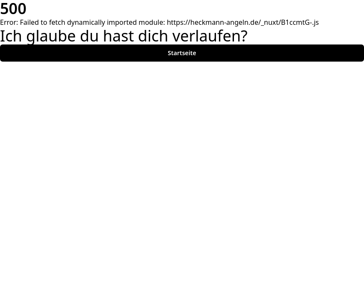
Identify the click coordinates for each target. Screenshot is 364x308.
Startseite (182, 53)
